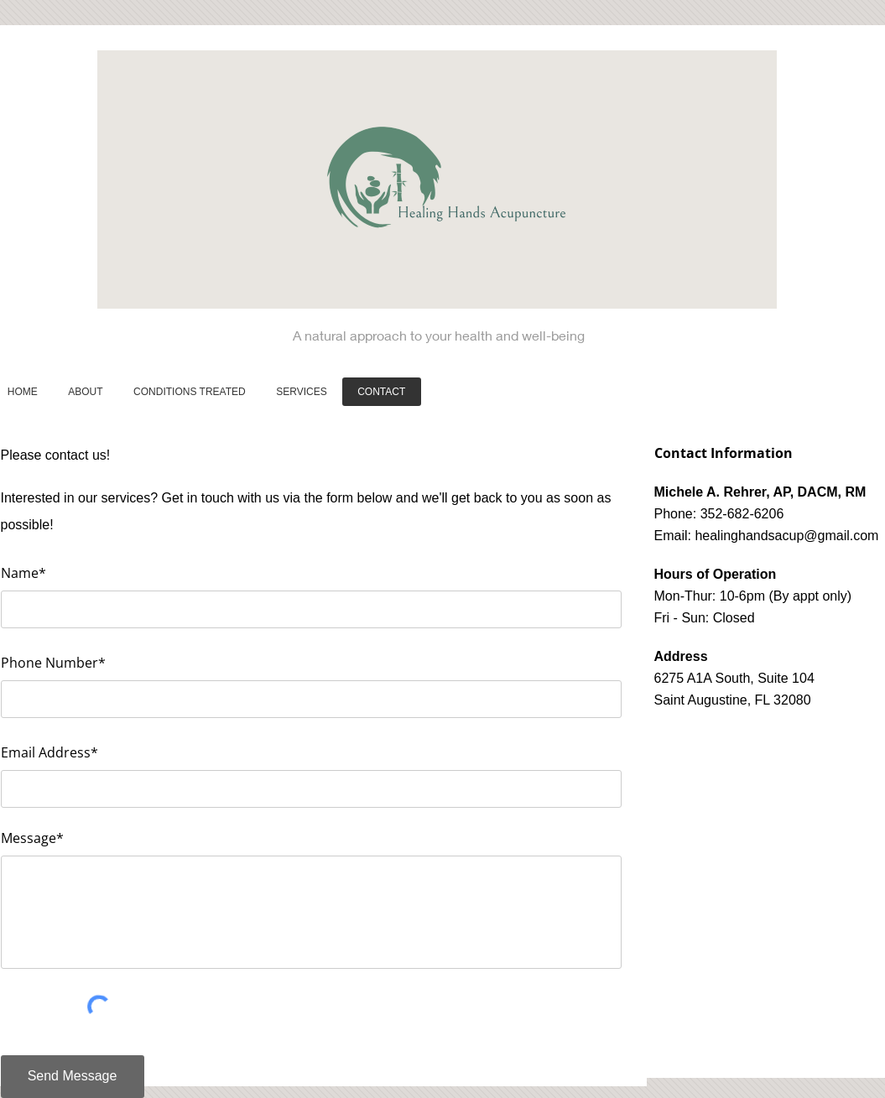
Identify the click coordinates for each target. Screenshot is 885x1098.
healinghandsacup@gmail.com (786, 535)
